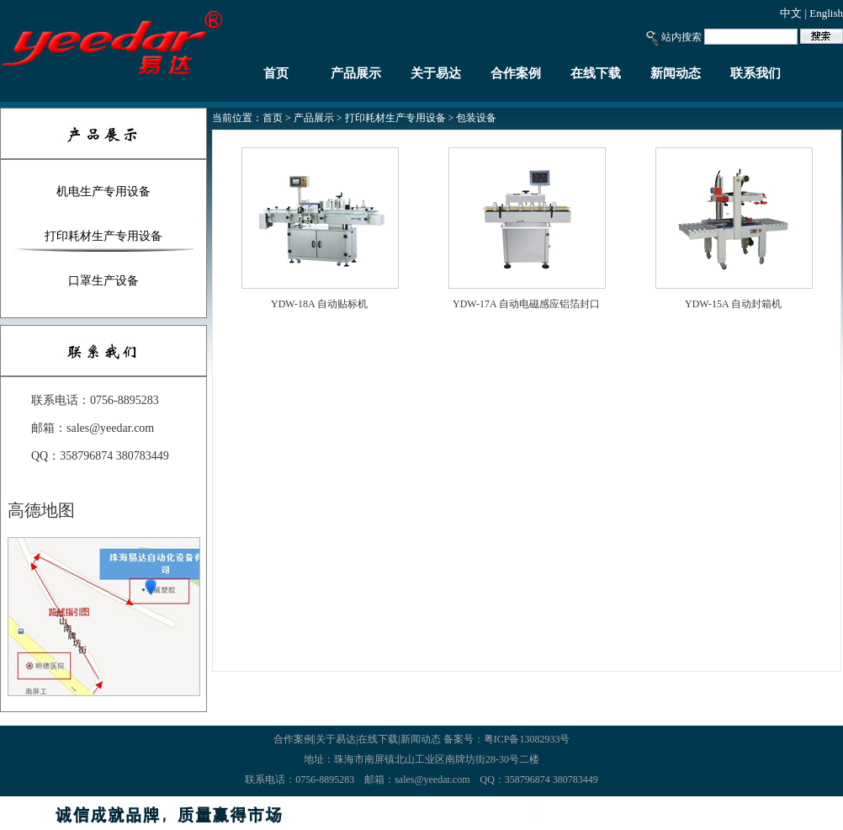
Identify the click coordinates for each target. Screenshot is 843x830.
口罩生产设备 (103, 280)
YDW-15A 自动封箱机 (733, 304)
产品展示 (356, 73)
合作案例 (515, 73)
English (826, 13)
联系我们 (755, 73)
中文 (791, 13)
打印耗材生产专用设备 (103, 236)
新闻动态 (675, 73)
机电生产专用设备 (103, 191)
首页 (276, 73)
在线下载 (595, 73)
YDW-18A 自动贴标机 (319, 304)
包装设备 (476, 118)
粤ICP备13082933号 (527, 739)
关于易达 (436, 73)
